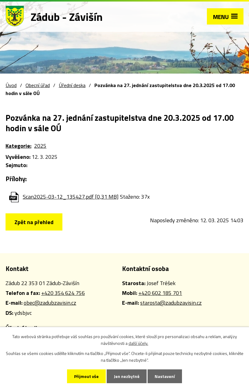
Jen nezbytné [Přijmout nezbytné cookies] (127, 376)
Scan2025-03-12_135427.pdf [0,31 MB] (71, 197)
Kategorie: (18, 146)
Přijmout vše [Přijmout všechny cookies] (86, 376)
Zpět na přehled (33, 222)
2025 (40, 146)
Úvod (11, 85)
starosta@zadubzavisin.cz (171, 303)
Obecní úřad (38, 85)
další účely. (138, 343)
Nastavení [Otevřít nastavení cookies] (165, 376)
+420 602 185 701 (160, 293)
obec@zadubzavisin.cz (50, 303)
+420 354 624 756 (63, 293)
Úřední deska (72, 85)
